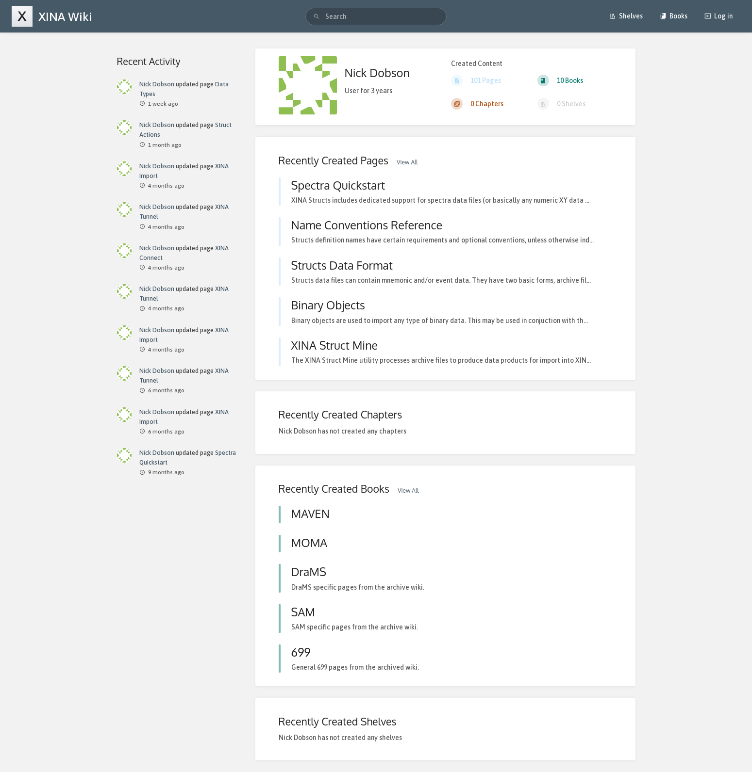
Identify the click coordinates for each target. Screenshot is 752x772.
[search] (376, 16)
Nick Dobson (156, 84)
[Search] (316, 17)
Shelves (626, 16)
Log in (718, 16)
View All (407, 162)
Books (673, 16)
